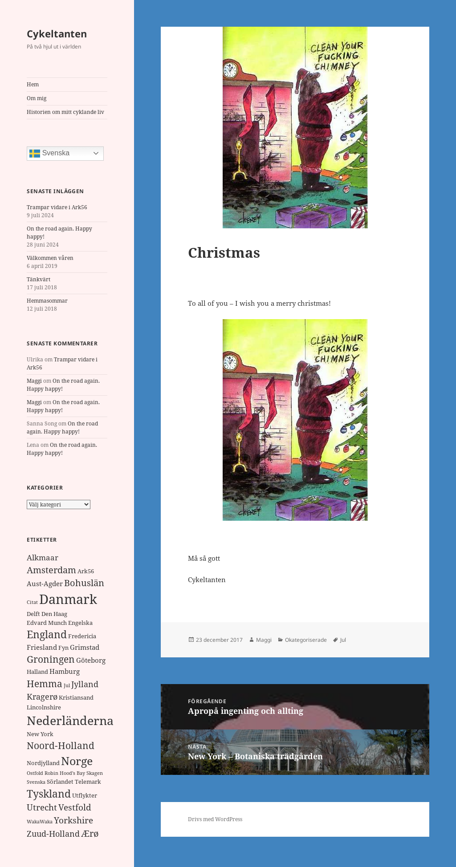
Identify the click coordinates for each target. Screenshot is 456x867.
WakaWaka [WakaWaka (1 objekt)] (40, 821)
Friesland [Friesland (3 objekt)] (42, 647)
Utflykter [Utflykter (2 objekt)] (84, 795)
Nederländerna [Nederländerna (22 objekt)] (70, 720)
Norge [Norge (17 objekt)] (77, 760)
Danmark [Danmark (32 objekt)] (68, 599)
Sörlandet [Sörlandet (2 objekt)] (60, 782)
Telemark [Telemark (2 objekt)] (88, 782)
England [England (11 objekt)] (47, 634)
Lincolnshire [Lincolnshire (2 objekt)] (44, 707)
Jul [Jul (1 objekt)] (67, 685)
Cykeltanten (57, 33)
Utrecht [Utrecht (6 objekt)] (42, 807)
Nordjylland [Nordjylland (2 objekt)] (43, 763)
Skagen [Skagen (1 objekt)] (94, 773)
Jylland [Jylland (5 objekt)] (84, 684)
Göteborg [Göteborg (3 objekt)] (91, 660)
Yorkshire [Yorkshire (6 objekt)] (73, 820)
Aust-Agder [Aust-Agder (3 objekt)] (45, 583)
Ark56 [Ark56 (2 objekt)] (85, 571)
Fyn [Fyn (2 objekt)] (63, 648)
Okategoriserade (306, 640)
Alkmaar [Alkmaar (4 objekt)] (42, 557)
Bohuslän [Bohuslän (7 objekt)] (84, 583)
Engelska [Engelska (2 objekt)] (80, 623)
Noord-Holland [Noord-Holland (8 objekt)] (60, 745)
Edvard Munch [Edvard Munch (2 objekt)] (47, 623)
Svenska (49, 153)
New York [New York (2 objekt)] (40, 734)
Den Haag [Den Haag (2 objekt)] (54, 614)
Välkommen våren (50, 258)
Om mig (36, 98)
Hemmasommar (47, 300)
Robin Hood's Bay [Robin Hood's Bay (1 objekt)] (65, 773)
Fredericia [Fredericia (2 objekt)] (82, 636)
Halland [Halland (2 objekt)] (37, 672)
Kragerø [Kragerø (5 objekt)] (42, 696)
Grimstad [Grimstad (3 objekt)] (84, 647)
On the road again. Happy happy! (62, 427)
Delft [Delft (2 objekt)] (33, 614)
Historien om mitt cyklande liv (65, 112)
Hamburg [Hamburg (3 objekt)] (64, 671)
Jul (343, 640)
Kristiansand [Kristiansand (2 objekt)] (76, 697)
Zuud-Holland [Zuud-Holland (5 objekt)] (53, 833)
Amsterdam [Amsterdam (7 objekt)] (51, 570)
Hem (33, 84)
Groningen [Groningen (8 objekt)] (51, 659)
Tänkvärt (38, 279)
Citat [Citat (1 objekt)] (32, 602)
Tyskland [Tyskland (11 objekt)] (49, 794)
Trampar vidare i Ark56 (57, 207)
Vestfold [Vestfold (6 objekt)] (74, 807)
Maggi (34, 381)
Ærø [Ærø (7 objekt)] (90, 833)
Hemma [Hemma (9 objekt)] (44, 683)
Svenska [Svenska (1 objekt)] (36, 782)
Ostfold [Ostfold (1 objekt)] (35, 773)
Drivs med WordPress (215, 819)
